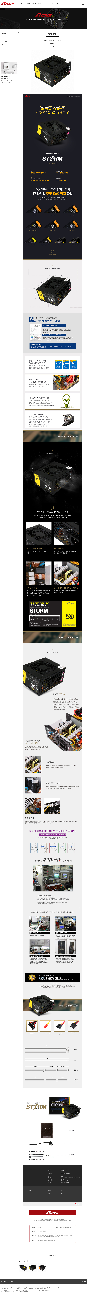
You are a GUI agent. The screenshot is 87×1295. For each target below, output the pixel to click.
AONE (28, 3)
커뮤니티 (51, 3)
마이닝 (3, 57)
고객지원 (56, 3)
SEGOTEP (34, 3)
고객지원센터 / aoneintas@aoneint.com (41, 1290)
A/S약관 (11, 1281)
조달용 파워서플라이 (6, 41)
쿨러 (3, 48)
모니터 (3, 54)
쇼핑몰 (62, 3)
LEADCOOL (45, 3)
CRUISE (40, 3)
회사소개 (23, 3)
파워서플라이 (4, 38)
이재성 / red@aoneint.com (17, 1290)
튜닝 (3, 51)
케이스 (3, 44)
